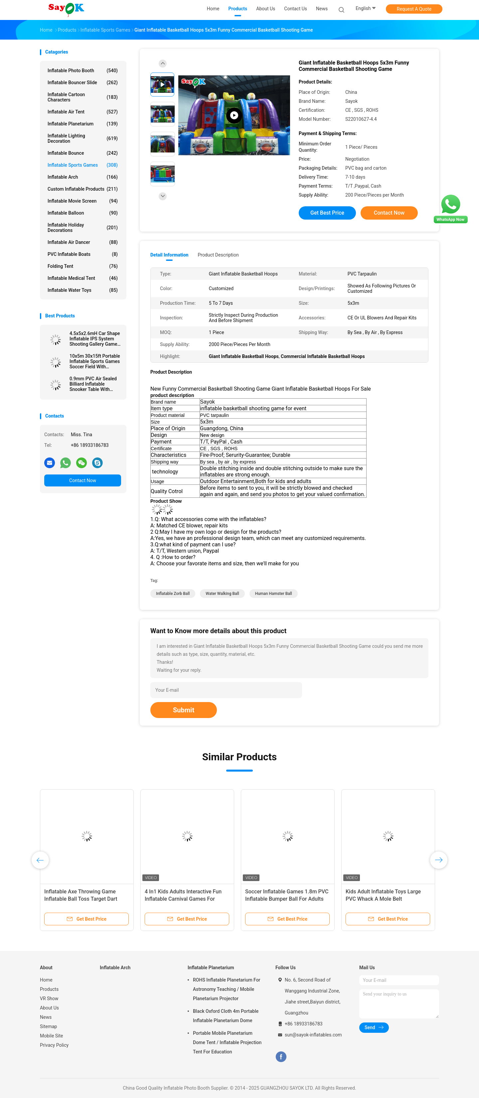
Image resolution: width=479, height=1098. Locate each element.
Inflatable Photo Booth (83, 70)
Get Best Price (327, 213)
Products (49, 989)
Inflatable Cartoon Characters (83, 97)
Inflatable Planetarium (83, 123)
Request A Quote (414, 9)
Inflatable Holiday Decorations (83, 227)
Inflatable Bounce (83, 153)
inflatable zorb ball (173, 593)
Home (46, 980)
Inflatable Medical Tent (83, 278)
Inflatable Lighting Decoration (83, 138)
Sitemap (48, 1026)
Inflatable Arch (83, 177)
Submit (183, 710)
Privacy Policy (54, 1045)
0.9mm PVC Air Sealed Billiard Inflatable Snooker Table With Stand (93, 384)
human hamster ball (273, 593)
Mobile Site (51, 1035)
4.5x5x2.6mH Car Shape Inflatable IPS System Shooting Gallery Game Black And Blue (95, 339)
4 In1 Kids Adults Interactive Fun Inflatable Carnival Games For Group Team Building (183, 898)
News (46, 1017)
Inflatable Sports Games (83, 165)
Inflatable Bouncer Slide (83, 82)
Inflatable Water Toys (83, 290)
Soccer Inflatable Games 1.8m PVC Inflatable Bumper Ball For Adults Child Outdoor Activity (286, 898)
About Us (49, 1007)
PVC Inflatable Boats (83, 254)
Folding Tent (83, 266)
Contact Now (82, 480)
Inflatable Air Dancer (83, 242)
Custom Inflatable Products (83, 189)
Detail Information (169, 255)
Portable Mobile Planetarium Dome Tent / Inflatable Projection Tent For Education (227, 1042)
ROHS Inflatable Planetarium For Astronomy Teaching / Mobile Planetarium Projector (226, 989)
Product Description (218, 255)
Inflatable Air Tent (83, 111)
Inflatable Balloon (83, 213)
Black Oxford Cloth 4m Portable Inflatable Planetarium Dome (225, 1015)
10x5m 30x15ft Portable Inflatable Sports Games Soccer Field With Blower (95, 361)
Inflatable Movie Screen (83, 201)
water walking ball (222, 593)
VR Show (49, 998)
